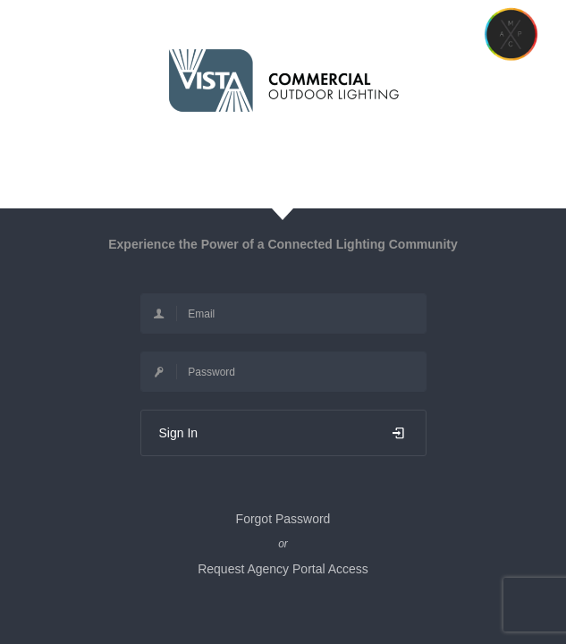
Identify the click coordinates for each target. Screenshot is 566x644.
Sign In (283, 433)
